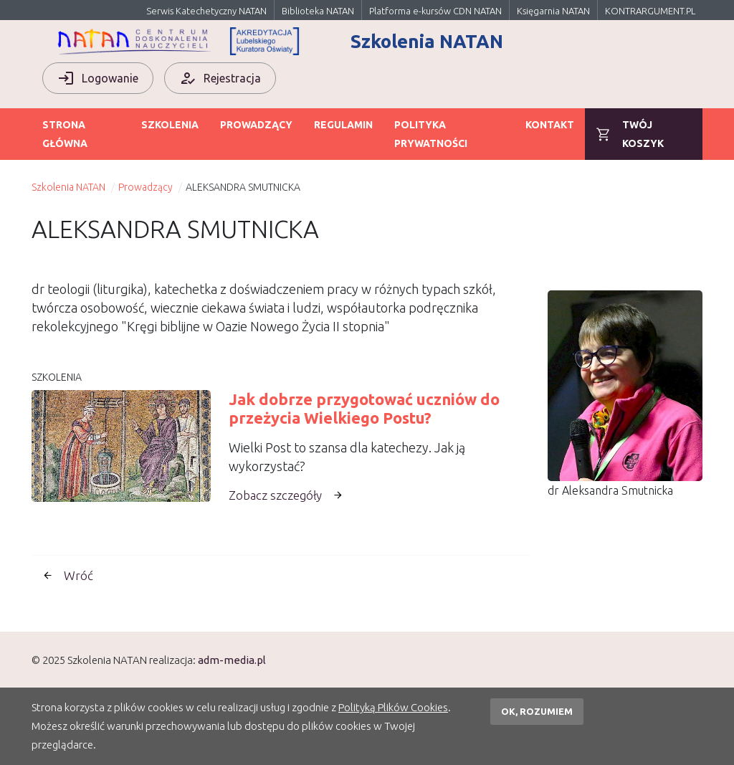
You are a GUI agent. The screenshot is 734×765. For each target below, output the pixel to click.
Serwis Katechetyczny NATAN (206, 11)
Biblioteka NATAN (318, 11)
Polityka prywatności (430, 134)
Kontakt (549, 124)
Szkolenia (170, 124)
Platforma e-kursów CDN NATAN (435, 11)
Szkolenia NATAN (68, 187)
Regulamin (343, 124)
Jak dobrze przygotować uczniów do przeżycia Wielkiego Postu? (364, 408)
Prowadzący (256, 124)
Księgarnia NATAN (553, 11)
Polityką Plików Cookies (393, 707)
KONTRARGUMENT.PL (650, 11)
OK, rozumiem (537, 711)
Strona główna (64, 134)
